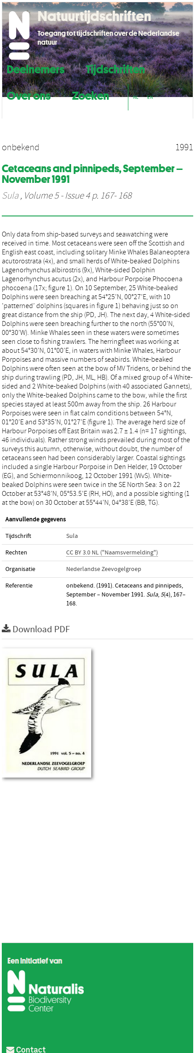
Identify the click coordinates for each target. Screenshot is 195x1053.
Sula (10, 195)
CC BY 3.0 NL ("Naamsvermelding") (112, 552)
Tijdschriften (115, 68)
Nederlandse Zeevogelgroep (103, 569)
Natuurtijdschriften (94, 16)
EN (150, 97)
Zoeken (90, 94)
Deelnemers (35, 68)
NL (135, 97)
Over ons (29, 94)
